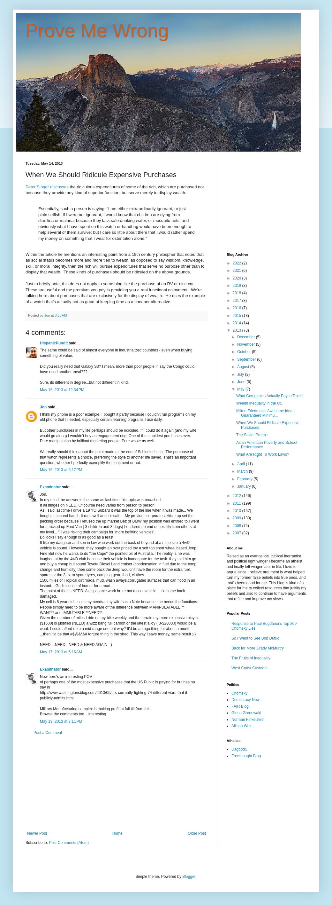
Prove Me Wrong (97, 31)
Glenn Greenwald (246, 713)
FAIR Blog (240, 706)
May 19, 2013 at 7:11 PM (61, 721)
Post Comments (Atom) (69, 842)
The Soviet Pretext (252, 435)
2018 (237, 293)
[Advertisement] (116, 783)
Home (117, 833)
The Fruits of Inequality (250, 658)
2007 (237, 533)
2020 (237, 278)
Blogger (188, 876)
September (247, 359)
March (243, 471)
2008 (237, 525)
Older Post (197, 833)
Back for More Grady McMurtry (257, 648)
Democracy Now (245, 699)
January (244, 486)
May (241, 389)
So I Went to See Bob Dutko (255, 638)
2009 (237, 518)
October (244, 352)
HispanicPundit (54, 343)
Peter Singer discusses (47, 187)
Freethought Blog (246, 756)
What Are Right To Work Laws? (262, 454)
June (241, 382)
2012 (237, 495)
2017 (237, 300)
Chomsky (239, 693)
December (246, 337)
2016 (237, 308)
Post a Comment (48, 732)
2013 (237, 330)
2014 (237, 323)
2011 (237, 503)
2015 (237, 315)
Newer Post (37, 833)
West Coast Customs (249, 668)
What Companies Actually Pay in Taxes (269, 396)
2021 (237, 270)
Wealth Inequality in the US (259, 403)
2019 (237, 285)
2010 (237, 510)
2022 (237, 263)
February (245, 479)
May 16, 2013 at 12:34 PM (62, 390)
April (241, 464)
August (243, 367)
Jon (43, 407)
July (241, 374)
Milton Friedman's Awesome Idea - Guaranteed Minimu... (265, 413)
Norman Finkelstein (247, 719)
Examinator (50, 487)
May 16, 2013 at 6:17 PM (61, 470)
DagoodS (239, 749)
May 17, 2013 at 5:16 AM (61, 652)
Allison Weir (241, 726)
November (246, 344)
